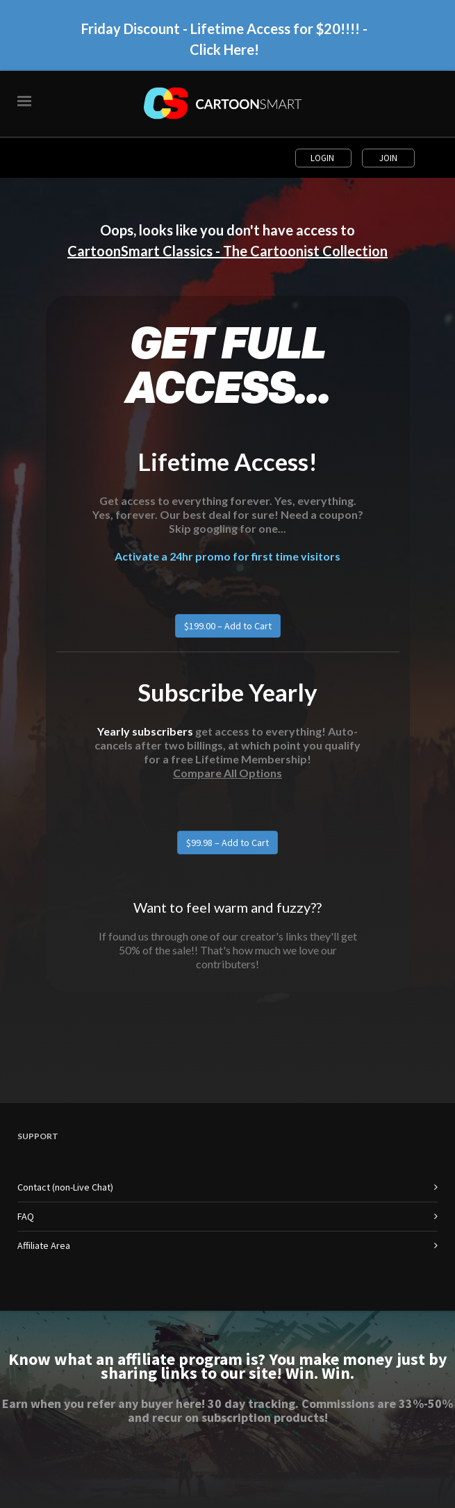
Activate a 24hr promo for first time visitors (227, 556)
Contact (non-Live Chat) (65, 1187)
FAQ (25, 1216)
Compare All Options (227, 772)
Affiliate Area (43, 1245)
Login (323, 158)
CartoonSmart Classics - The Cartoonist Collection (227, 250)
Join (388, 158)
